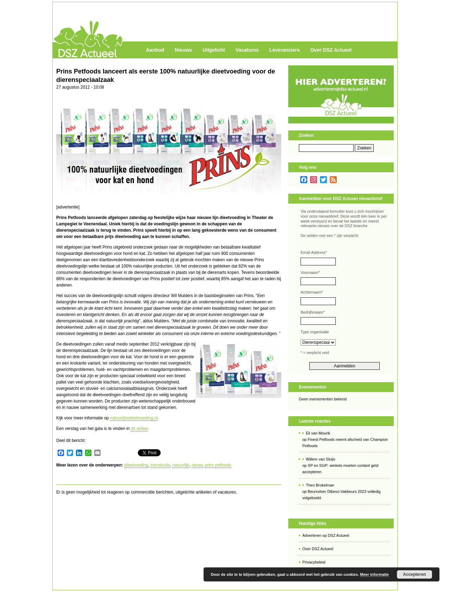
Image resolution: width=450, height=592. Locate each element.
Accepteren (414, 574)
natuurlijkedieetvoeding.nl (134, 418)
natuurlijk (180, 465)
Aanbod (155, 50)
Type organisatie (315, 332)
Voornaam (310, 272)
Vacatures (247, 50)
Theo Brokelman (320, 485)
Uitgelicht (213, 50)
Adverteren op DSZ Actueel (325, 535)
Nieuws (183, 50)
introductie (160, 465)
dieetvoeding (136, 465)
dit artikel (139, 428)
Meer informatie (374, 574)
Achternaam (312, 292)
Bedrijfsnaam (312, 312)
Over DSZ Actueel (331, 50)
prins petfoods (218, 465)
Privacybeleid (313, 562)
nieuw (197, 465)
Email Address (314, 252)
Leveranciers (284, 50)
